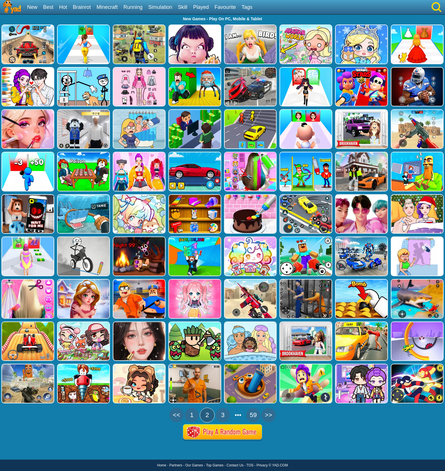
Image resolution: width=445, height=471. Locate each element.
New (32, 7)
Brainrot (82, 7)
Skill (182, 7)
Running (132, 7)
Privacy (262, 465)
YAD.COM (280, 465)
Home (161, 465)
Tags (246, 7)
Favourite (225, 7)
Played (201, 7)
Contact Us (235, 465)
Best (48, 7)
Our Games (194, 465)
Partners (175, 465)
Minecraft (107, 7)
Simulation (160, 7)
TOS (250, 465)
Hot (63, 7)
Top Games (214, 465)
